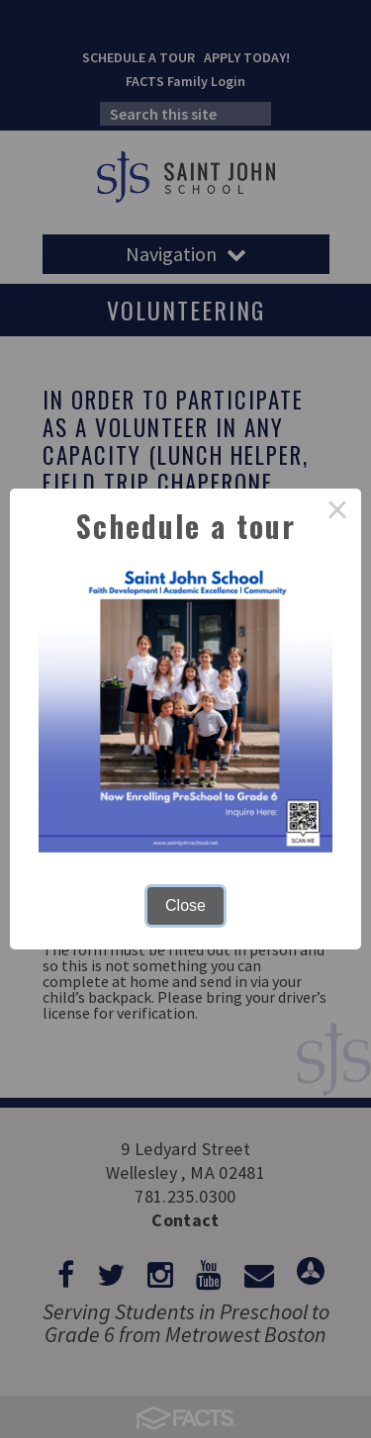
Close (185, 905)
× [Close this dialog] (337, 512)
